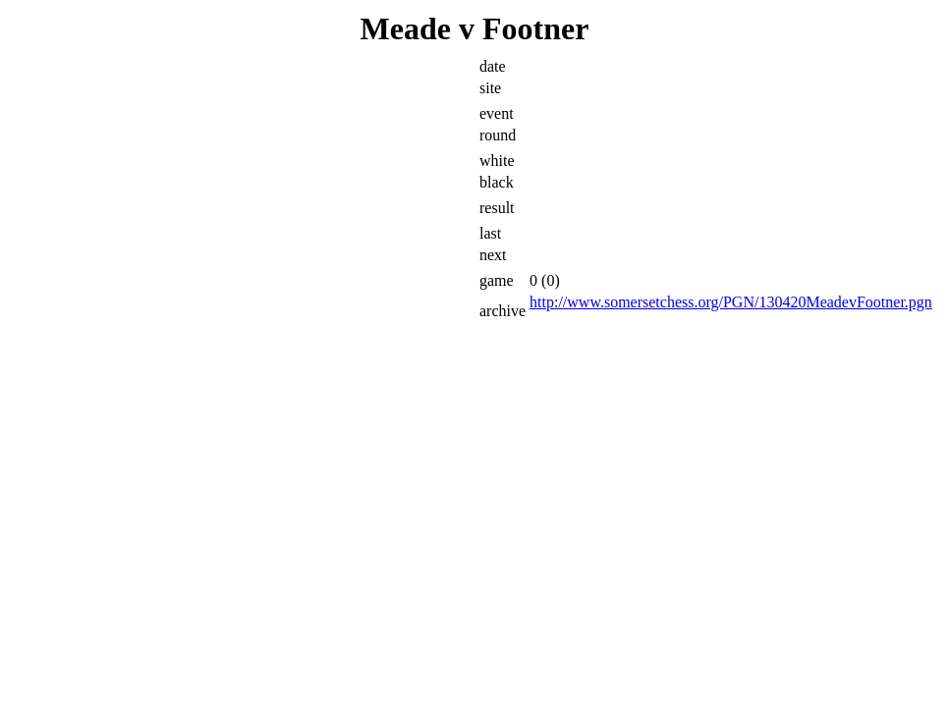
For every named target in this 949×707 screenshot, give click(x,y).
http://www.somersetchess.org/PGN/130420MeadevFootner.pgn (731, 302)
